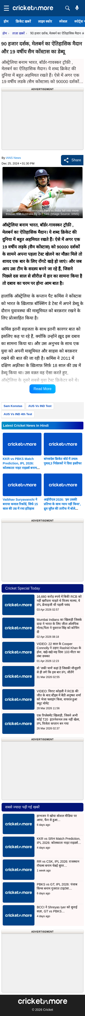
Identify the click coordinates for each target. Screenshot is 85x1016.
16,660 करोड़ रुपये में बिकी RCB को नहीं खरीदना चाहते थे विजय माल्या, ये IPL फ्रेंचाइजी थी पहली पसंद (59, 601)
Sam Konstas (13, 406)
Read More (42, 389)
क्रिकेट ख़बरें (23, 21)
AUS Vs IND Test (39, 406)
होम (6, 21)
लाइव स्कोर (45, 21)
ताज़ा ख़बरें (18, 33)
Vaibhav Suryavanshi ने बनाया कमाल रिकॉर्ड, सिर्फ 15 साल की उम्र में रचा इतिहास (20, 504)
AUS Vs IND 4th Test (18, 414)
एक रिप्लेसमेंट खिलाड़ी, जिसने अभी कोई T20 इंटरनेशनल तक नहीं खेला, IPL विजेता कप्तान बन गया (58, 719)
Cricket (48, 1009)
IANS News (13, 157)
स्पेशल (63, 21)
